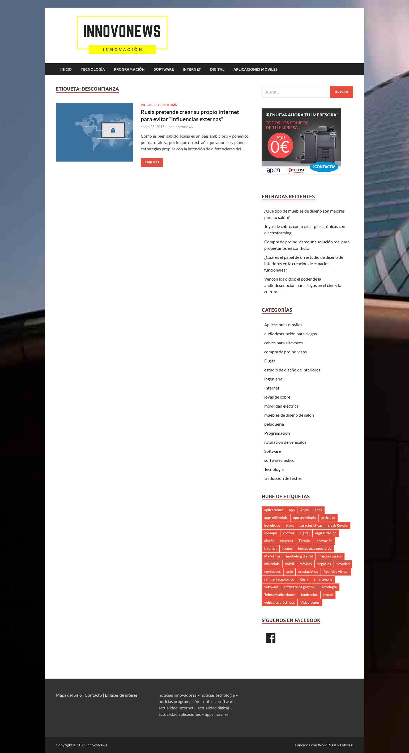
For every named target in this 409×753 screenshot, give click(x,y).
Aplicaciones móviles (255, 69)
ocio (289, 571)
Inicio (66, 69)
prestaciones (308, 571)
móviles (306, 564)
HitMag (346, 745)
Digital (217, 69)
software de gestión (299, 587)
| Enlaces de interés (120, 694)
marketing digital (299, 556)
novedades (272, 571)
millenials (272, 564)
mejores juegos (330, 556)
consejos (271, 533)
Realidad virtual (335, 571)
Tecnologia (328, 587)
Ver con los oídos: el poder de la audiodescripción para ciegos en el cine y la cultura (302, 285)
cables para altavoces (283, 342)
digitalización (325, 533)
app (292, 510)
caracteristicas (311, 525)
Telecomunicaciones (279, 595)
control (288, 533)
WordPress (327, 745)
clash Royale (338, 525)
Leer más (150, 161)
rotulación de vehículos (285, 442)
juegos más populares (314, 548)
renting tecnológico (279, 579)
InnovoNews (96, 745)
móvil (289, 564)
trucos (328, 595)
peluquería (274, 423)
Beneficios (272, 525)
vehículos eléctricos (279, 602)
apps (318, 510)
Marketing (272, 556)
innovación (324, 541)
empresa (286, 541)
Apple (304, 510)
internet (270, 548)
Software (164, 69)
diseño (269, 541)
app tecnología (304, 517)
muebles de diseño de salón (289, 414)
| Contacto (92, 694)
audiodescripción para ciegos (290, 333)
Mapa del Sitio (69, 694)
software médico (279, 460)
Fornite (304, 541)
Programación (129, 69)
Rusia (304, 579)
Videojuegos (309, 602)
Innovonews (183, 127)
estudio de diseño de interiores (292, 369)
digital (305, 533)
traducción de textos (283, 478)
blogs (290, 525)
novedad (343, 564)
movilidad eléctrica (281, 405)
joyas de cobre (277, 396)
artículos (328, 517)
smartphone (323, 579)
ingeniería (273, 378)
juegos (287, 548)
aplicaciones (273, 510)
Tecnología (93, 69)
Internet (192, 69)
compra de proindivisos (285, 351)
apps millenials (276, 517)
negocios (324, 564)
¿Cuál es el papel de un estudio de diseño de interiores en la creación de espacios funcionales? (303, 263)
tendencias (309, 595)
